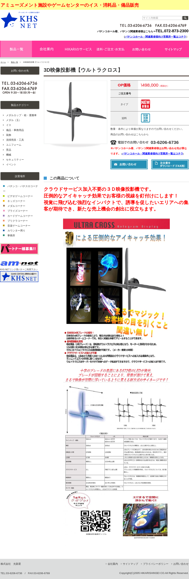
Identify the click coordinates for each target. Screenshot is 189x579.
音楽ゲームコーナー (18, 225)
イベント (11, 164)
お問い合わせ (181, 563)
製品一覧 (14, 62)
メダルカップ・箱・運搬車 (21, 115)
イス (8, 125)
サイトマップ (130, 563)
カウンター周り (16, 230)
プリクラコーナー (17, 220)
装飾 (8, 135)
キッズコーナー (16, 201)
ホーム (3, 62)
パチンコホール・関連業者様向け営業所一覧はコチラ (155, 36)
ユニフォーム (13, 144)
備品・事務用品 (15, 130)
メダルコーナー (16, 205)
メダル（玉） (13, 120)
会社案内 (113, 563)
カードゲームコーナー (20, 215)
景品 (8, 149)
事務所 (11, 235)
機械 (8, 154)
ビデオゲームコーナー (20, 196)
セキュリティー (15, 159)
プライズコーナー (17, 210)
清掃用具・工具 (15, 139)
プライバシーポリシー (155, 563)
